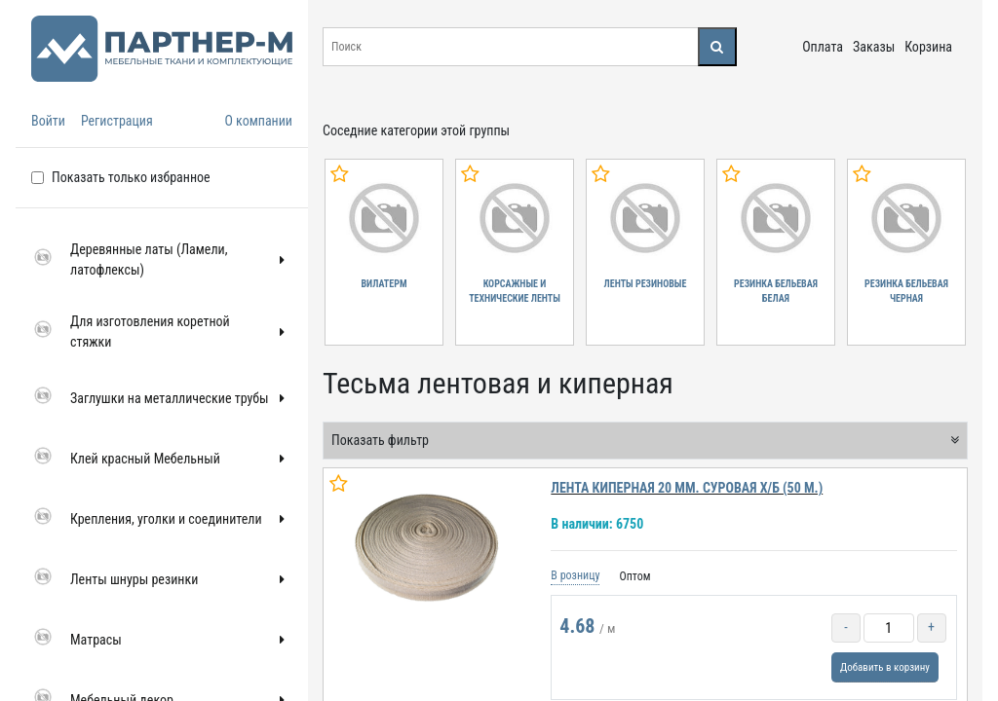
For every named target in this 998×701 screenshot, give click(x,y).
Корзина (928, 47)
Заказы (874, 47)
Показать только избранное (131, 177)
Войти (48, 121)
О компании (258, 121)
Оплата (822, 47)
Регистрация (117, 121)
